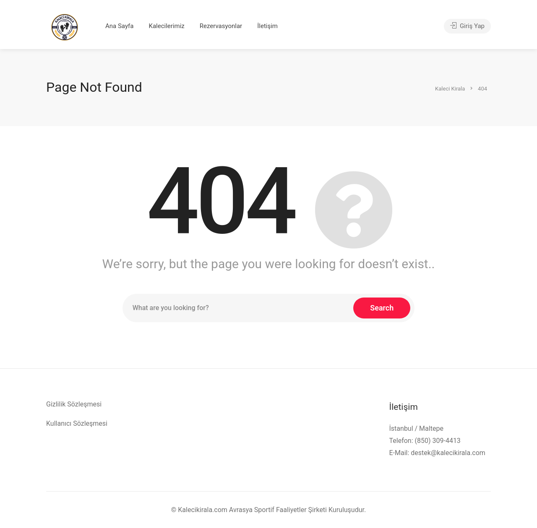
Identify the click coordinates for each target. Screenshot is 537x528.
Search (382, 307)
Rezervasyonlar (221, 26)
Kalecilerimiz (166, 26)
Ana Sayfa (119, 26)
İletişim (267, 26)
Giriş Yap (467, 26)
